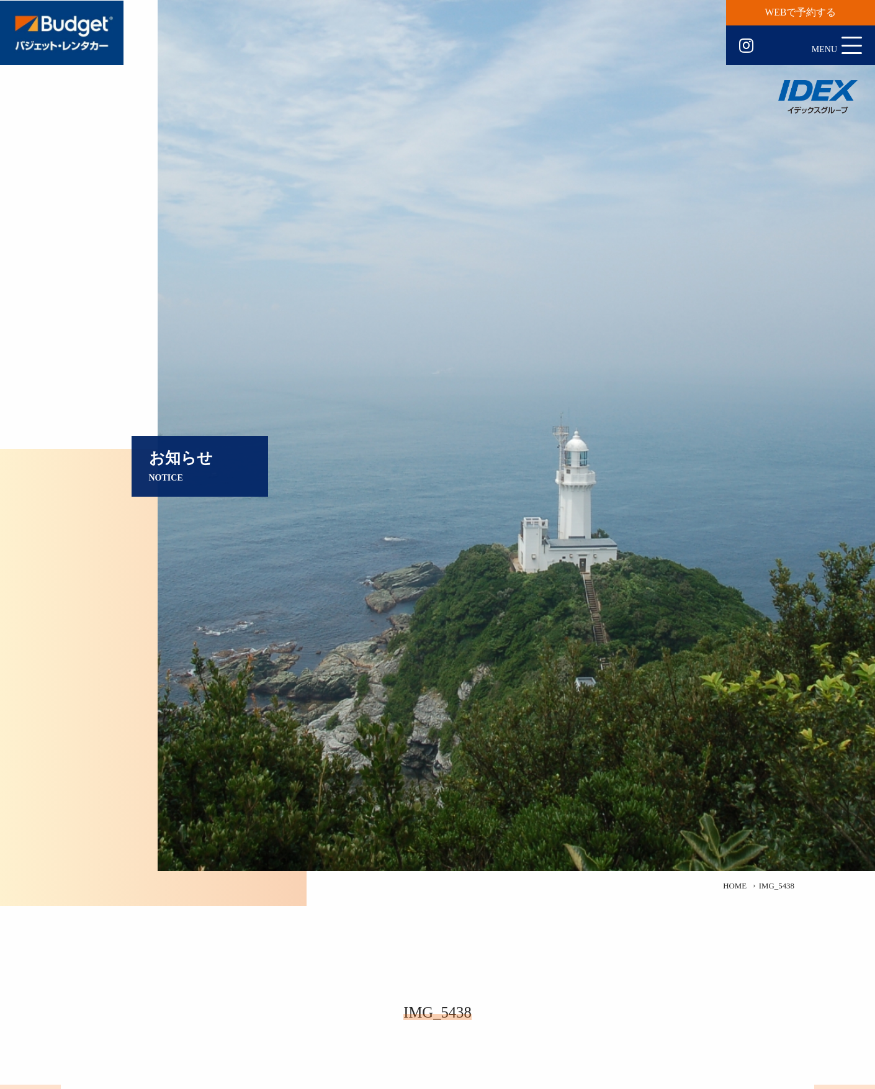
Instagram (746, 46)
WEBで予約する (801, 12)
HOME (735, 886)
